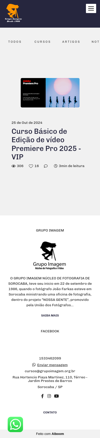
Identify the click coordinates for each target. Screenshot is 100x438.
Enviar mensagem (52, 365)
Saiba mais (50, 315)
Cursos (43, 41)
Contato (50, 412)
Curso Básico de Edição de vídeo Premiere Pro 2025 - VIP (46, 144)
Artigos (71, 41)
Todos (15, 41)
